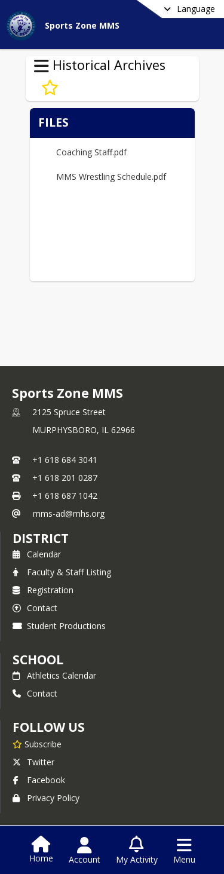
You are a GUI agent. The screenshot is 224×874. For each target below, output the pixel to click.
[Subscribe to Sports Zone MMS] (37, 743)
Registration (43, 590)
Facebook (39, 780)
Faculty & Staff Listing (62, 572)
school (38, 659)
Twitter (33, 762)
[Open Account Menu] (84, 851)
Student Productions (59, 625)
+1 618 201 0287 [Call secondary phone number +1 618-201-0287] (64, 477)
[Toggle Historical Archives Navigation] (41, 66)
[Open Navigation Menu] (184, 851)
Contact (35, 608)
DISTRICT (41, 538)
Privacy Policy (46, 798)
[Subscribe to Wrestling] (50, 88)
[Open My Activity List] (137, 851)
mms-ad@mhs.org (69, 513)
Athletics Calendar (54, 675)
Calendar (37, 554)
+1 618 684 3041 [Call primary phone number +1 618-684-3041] (64, 459)
